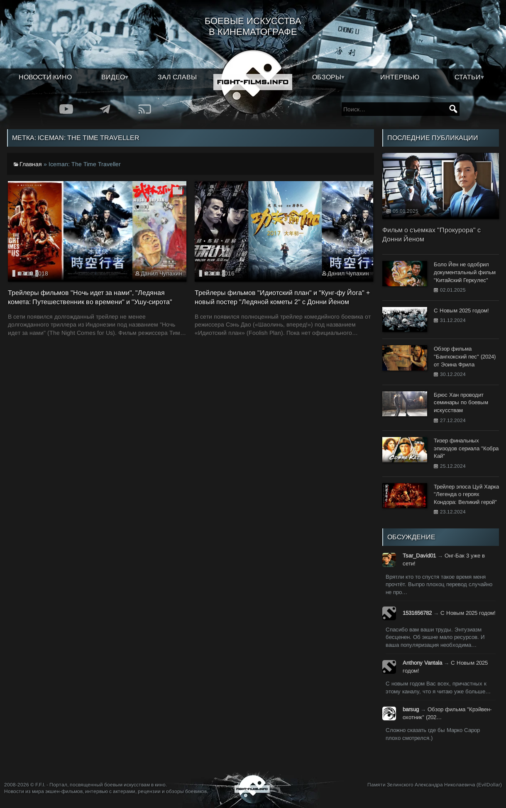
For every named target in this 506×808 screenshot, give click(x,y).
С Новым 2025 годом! (468, 613)
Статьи (468, 77)
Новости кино (45, 77)
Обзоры (326, 77)
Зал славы (177, 77)
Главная (31, 164)
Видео (113, 77)
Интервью (399, 77)
